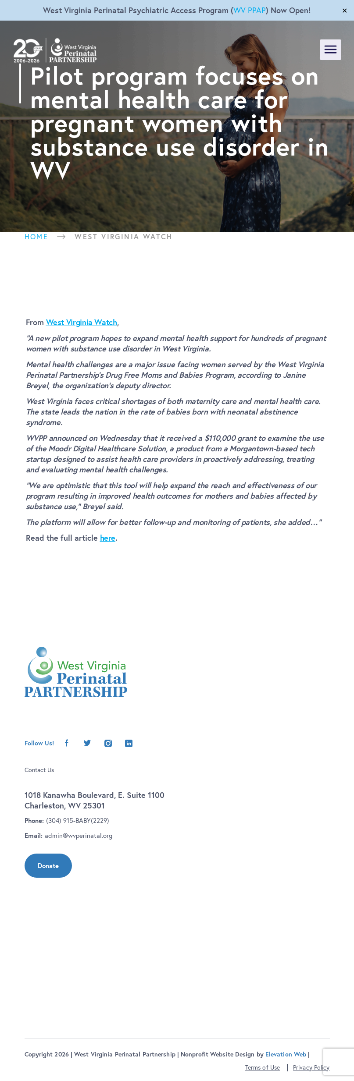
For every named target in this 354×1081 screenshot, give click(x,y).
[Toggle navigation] (330, 49)
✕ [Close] (344, 10)
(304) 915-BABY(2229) (77, 820)
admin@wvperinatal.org (78, 835)
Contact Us (39, 770)
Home (37, 236)
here (108, 537)
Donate (48, 865)
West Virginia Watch (81, 322)
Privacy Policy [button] (311, 1067)
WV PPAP (249, 10)
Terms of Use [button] (262, 1067)
